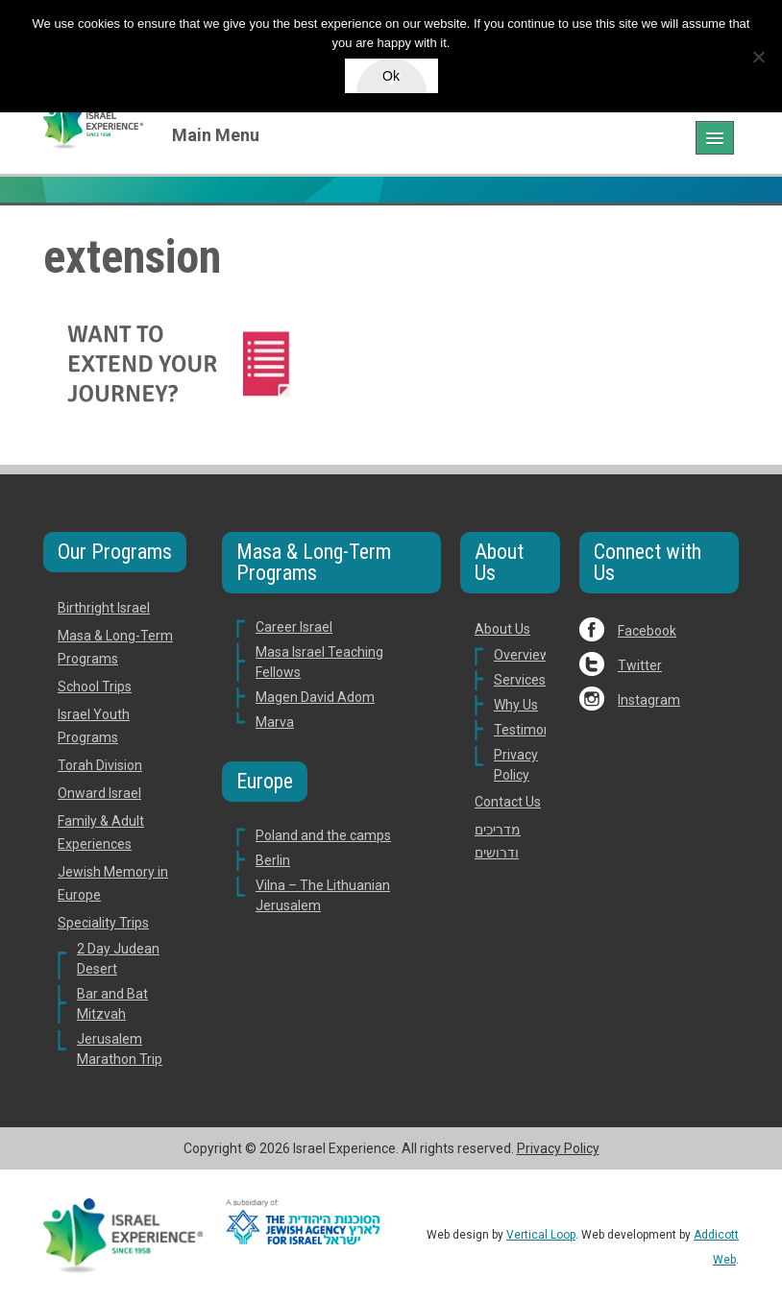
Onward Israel (99, 793)
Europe (264, 781)
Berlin (273, 860)
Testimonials (533, 729)
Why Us (516, 704)
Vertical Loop (540, 1235)
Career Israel (294, 627)
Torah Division (100, 765)
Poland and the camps (323, 835)
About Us (499, 562)
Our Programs (115, 552)
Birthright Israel (104, 607)
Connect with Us (647, 562)
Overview (522, 655)
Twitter (640, 665)
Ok (391, 76)
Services (520, 679)
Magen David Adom (315, 697)
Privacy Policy (558, 1148)
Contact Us (508, 801)
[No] (758, 56)
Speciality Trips (103, 922)
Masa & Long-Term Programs (313, 562)
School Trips (95, 686)
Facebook (647, 631)
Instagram (649, 700)
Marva (275, 722)
